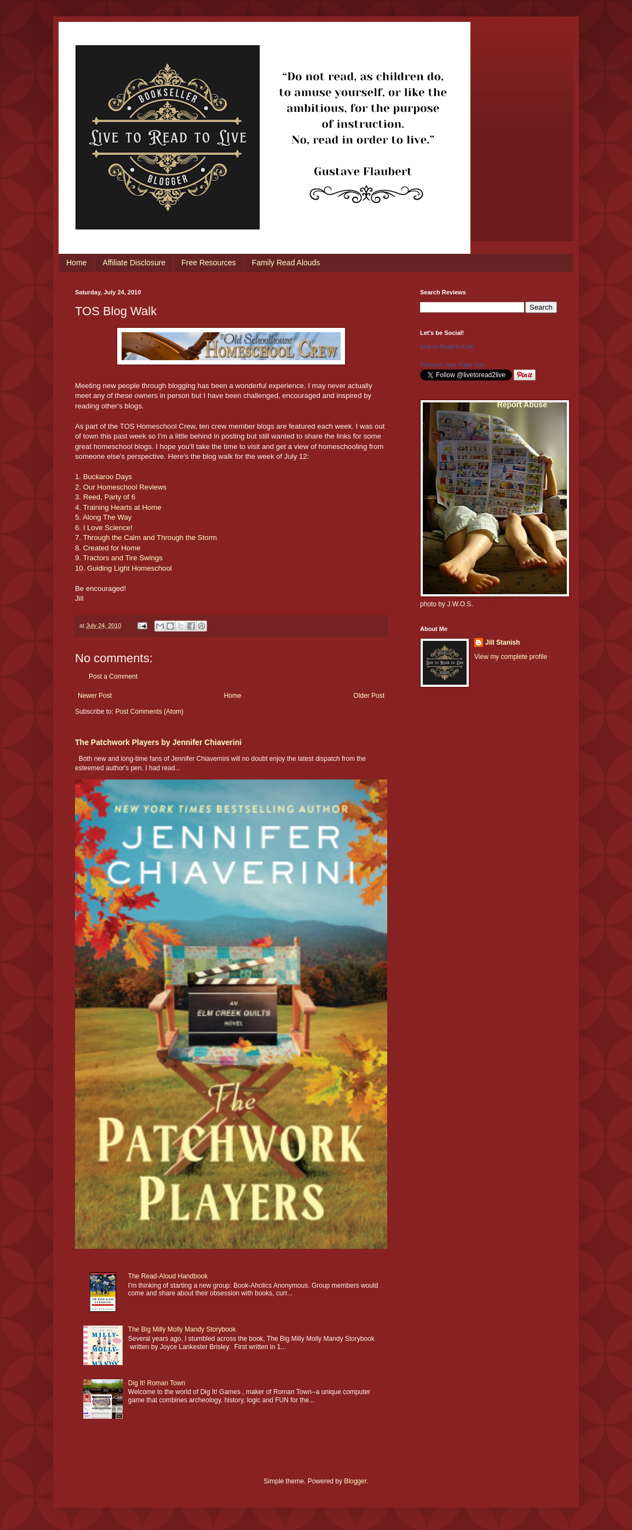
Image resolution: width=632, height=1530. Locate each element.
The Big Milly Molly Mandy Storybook (182, 1329)
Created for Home (112, 548)
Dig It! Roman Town (157, 1383)
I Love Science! (108, 528)
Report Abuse (522, 404)
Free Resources (208, 262)
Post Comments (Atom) (149, 711)
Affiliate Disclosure (133, 262)
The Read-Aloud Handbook (168, 1276)
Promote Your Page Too (452, 364)
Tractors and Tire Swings (122, 558)
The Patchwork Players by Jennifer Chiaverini (158, 742)
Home (76, 262)
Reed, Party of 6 (109, 497)
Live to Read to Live (446, 346)
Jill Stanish (502, 642)
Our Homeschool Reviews (124, 487)
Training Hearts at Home (122, 507)
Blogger (355, 1481)
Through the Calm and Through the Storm (150, 537)
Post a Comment (113, 676)
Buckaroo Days (107, 477)
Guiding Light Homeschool (129, 568)
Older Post (368, 695)
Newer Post (95, 695)
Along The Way (107, 517)
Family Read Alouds (286, 262)
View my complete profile (510, 657)
